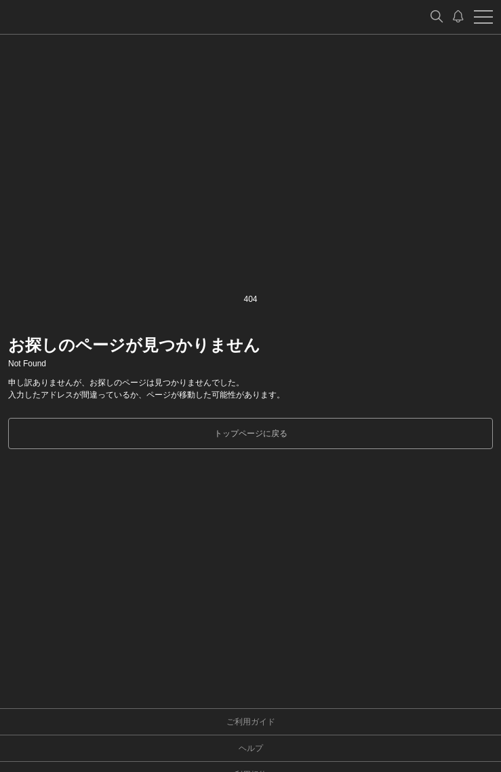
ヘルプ (251, 748)
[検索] (436, 17)
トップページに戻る (250, 433)
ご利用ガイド (250, 722)
